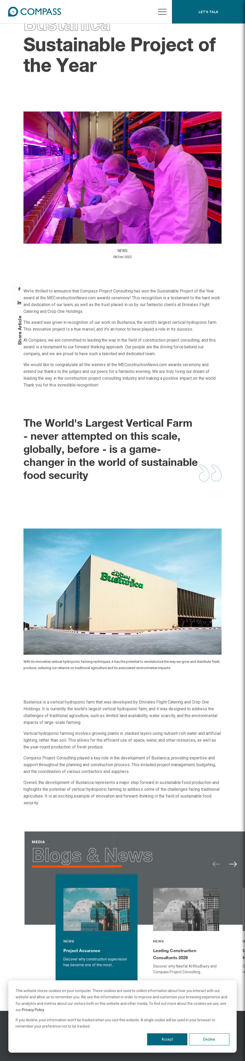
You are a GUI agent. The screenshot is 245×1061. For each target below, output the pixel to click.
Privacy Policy (33, 1010)
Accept (167, 1039)
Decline (209, 1039)
